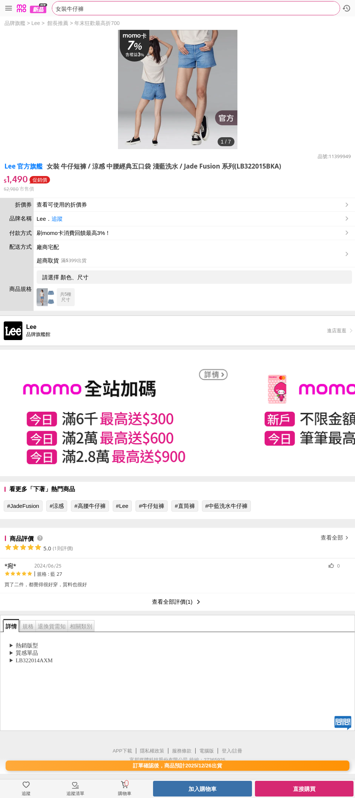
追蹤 (57, 219)
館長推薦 (57, 23)
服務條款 (181, 751)
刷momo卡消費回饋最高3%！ (73, 233)
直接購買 (304, 789)
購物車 (124, 793)
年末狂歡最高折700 (96, 23)
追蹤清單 (75, 793)
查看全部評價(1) (177, 602)
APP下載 (122, 751)
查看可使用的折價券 (193, 204)
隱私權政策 (152, 751)
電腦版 (206, 751)
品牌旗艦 (14, 23)
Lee (35, 23)
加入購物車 (203, 789)
